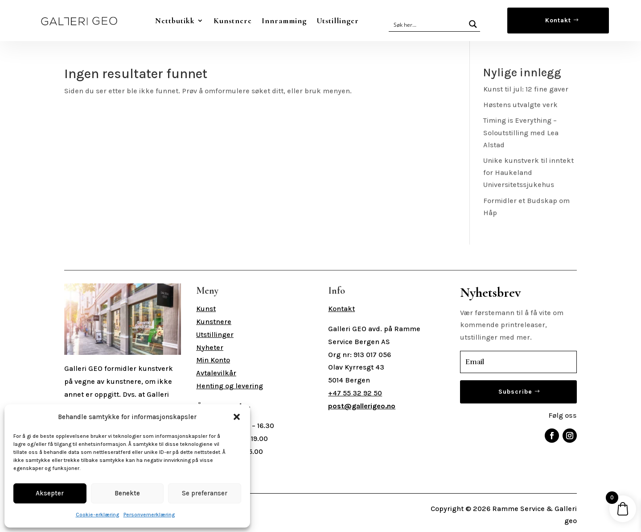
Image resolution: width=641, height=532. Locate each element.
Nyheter (209, 347)
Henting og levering (229, 386)
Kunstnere (233, 20)
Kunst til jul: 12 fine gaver (525, 89)
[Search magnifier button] (473, 24)
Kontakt (558, 20)
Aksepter (50, 493)
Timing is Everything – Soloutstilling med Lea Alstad (521, 132)
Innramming (284, 20)
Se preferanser (204, 493)
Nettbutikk (175, 20)
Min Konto (213, 360)
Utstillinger (337, 20)
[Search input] (428, 24)
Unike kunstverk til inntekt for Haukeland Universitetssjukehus (528, 172)
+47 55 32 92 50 (355, 393)
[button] (236, 416)
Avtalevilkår (216, 373)
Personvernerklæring (149, 514)
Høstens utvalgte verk (520, 104)
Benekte (127, 493)
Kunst (206, 308)
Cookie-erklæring (97, 514)
